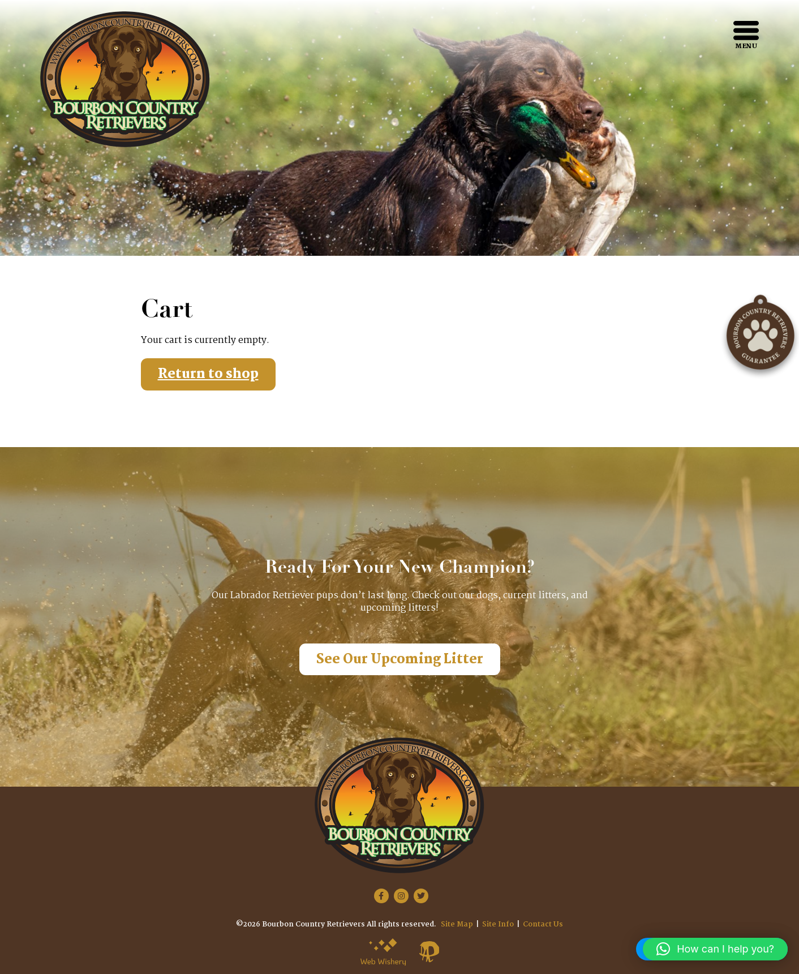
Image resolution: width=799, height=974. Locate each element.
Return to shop (208, 374)
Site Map (457, 924)
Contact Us (543, 924)
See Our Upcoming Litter (399, 659)
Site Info (498, 924)
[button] (715, 949)
